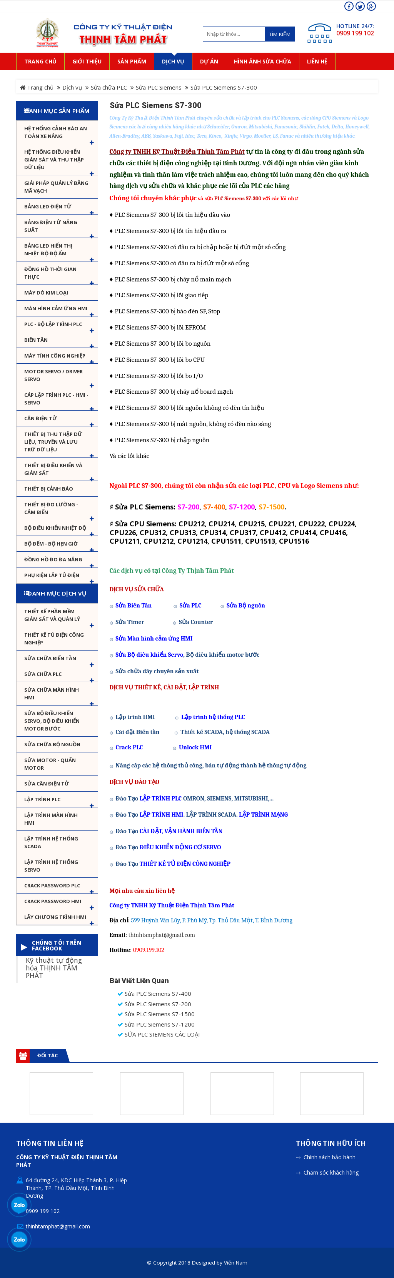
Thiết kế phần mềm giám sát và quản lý (52, 615)
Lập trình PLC (42, 799)
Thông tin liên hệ (49, 1143)
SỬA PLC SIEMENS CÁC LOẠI (158, 1034)
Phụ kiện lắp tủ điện (51, 575)
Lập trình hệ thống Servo (51, 866)
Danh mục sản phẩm (57, 111)
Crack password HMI (52, 901)
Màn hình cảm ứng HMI (55, 308)
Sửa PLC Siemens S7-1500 (156, 1014)
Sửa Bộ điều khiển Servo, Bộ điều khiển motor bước (52, 721)
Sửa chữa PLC (109, 87)
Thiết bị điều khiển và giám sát (53, 469)
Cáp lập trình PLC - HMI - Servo (56, 398)
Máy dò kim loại (46, 292)
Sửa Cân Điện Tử (46, 783)
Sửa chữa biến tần (50, 658)
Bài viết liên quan (139, 981)
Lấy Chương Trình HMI (55, 917)
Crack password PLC (52, 885)
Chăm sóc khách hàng (331, 1172)
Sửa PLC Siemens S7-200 (154, 1004)
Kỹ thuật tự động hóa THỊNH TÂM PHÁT (54, 967)
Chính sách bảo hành (330, 1157)
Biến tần (36, 339)
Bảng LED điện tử (48, 206)
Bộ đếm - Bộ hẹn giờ (51, 543)
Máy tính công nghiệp (54, 355)
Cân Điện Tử (40, 418)
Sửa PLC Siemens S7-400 (154, 993)
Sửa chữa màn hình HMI (51, 693)
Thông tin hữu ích (331, 1143)
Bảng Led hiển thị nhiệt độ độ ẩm (48, 249)
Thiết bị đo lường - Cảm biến (51, 508)
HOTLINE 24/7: (355, 26)
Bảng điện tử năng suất (50, 226)
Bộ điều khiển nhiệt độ (55, 527)
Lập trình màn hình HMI (51, 819)
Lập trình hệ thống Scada (51, 842)
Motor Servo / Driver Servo (53, 375)
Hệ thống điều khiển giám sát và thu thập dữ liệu (54, 159)
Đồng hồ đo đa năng (53, 559)
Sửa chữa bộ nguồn (52, 744)
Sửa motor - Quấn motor (50, 764)
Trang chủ (36, 87)
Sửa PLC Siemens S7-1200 (156, 1024)
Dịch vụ (72, 87)
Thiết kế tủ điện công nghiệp (54, 638)
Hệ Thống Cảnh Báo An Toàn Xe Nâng (55, 132)
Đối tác (47, 1055)
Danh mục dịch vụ (57, 593)
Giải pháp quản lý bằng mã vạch (56, 187)
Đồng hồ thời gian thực (50, 273)
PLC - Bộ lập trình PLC (53, 324)
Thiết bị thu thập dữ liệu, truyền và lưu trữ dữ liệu (53, 442)
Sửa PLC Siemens (159, 87)
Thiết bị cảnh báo (48, 488)
